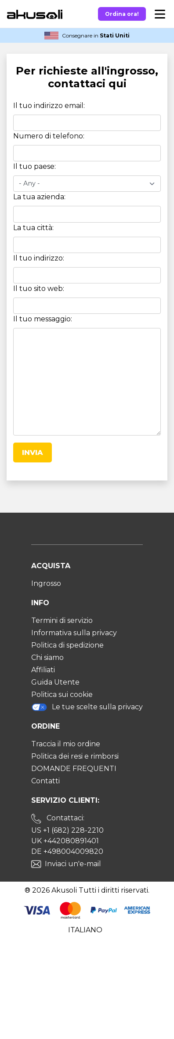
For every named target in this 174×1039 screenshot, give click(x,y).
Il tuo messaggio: (42, 319)
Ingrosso (46, 583)
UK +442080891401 (65, 841)
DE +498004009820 (67, 851)
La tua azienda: (39, 197)
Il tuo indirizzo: (38, 258)
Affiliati (43, 670)
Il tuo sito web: (38, 288)
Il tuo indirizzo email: (49, 105)
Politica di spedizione (67, 645)
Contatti (45, 781)
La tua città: (33, 227)
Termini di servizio (62, 620)
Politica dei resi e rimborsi (75, 756)
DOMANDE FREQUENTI (73, 768)
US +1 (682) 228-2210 (67, 830)
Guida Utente (55, 682)
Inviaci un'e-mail (73, 864)
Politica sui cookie (62, 694)
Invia (32, 452)
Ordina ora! (122, 14)
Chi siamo (47, 657)
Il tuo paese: (34, 166)
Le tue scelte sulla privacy (87, 707)
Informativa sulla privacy (74, 633)
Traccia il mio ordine (65, 744)
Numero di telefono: (48, 136)
